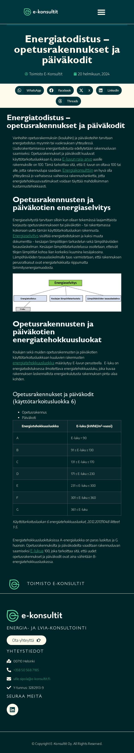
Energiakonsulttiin (77, 170)
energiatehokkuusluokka (33, 362)
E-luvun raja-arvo (77, 158)
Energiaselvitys (25, 235)
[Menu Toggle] (101, 12)
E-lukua (37, 550)
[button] (29, 90)
